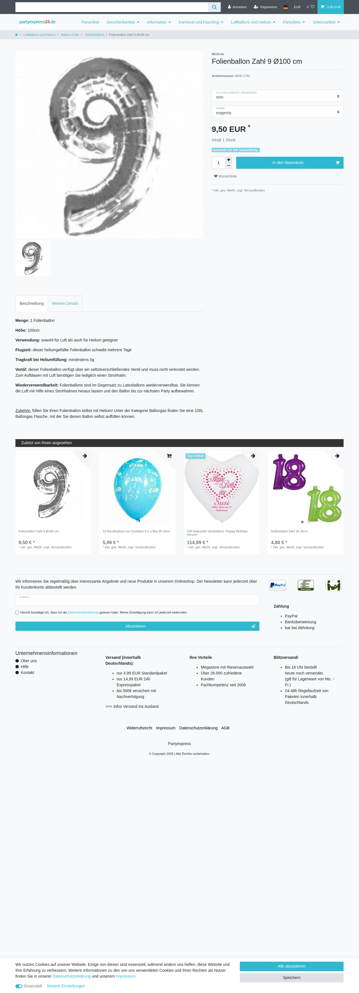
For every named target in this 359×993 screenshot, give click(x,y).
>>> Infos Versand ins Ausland (132, 706)
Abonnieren (190, 626)
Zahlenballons (94, 34)
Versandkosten (254, 190)
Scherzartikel (324, 22)
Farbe (220, 108)
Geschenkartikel (121, 22)
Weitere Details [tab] (65, 303)
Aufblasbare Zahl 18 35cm (289, 531)
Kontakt (27, 672)
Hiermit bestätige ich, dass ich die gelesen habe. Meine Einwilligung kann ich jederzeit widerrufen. (104, 612)
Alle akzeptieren (292, 966)
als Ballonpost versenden (236, 92)
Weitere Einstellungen (66, 986)
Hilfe (25, 666)
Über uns (29, 661)
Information (157, 22)
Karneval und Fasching (199, 22)
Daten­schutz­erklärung (199, 728)
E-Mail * (25, 597)
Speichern (291, 977)
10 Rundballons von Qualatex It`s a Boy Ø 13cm (136, 531)
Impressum (165, 728)
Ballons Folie (69, 34)
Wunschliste (225, 176)
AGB (225, 728)
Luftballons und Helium (251, 22)
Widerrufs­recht (139, 728)
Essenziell (33, 986)
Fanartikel (90, 22)
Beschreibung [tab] (32, 303)
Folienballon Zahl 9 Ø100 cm (39, 531)
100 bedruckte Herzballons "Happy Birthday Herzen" (217, 533)
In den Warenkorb (306, 162)
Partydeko (292, 22)
